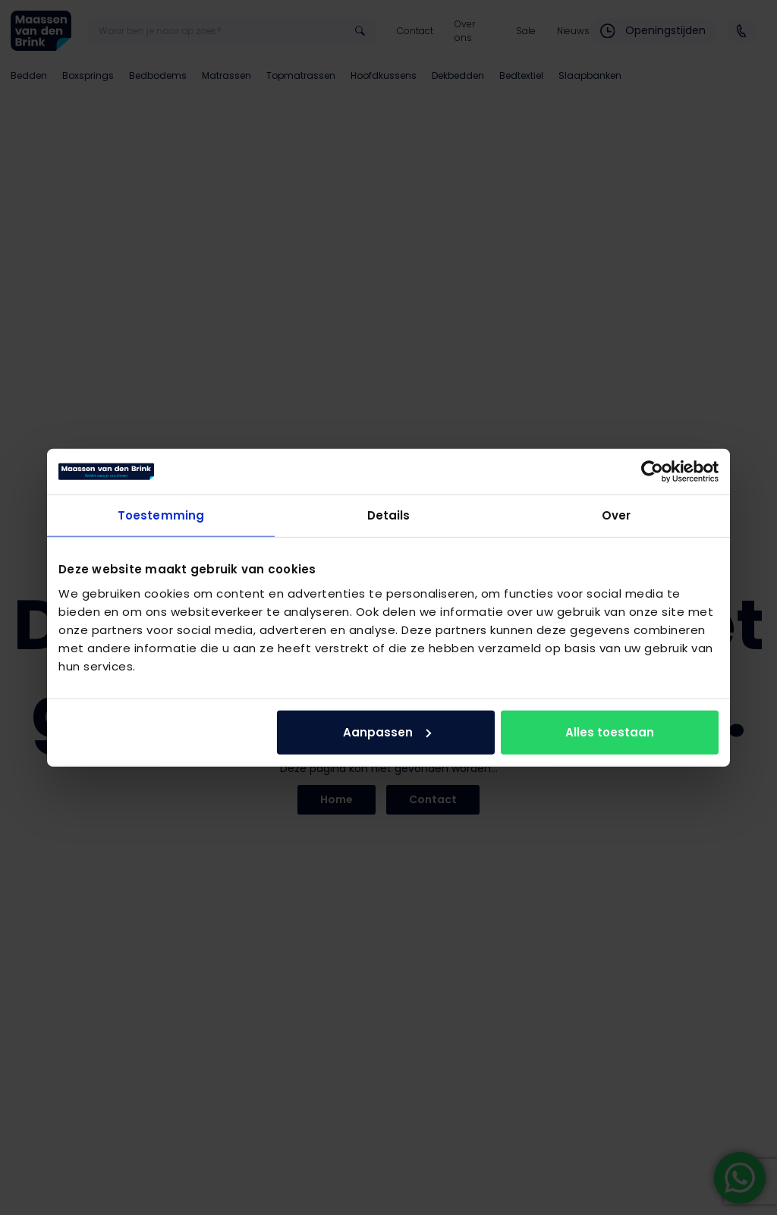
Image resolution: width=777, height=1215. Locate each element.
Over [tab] (616, 515)
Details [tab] (389, 515)
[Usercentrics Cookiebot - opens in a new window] (652, 471)
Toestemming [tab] (161, 515)
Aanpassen (387, 731)
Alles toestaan (609, 731)
